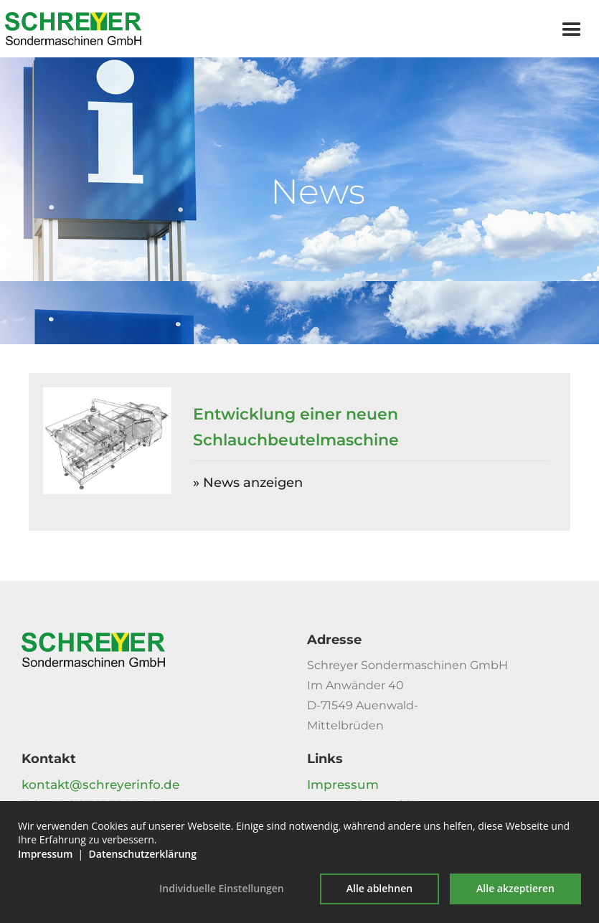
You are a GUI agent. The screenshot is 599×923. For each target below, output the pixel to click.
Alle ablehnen (379, 888)
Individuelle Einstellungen (221, 888)
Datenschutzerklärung (143, 854)
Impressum (343, 784)
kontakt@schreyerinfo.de (100, 784)
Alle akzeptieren (515, 888)
